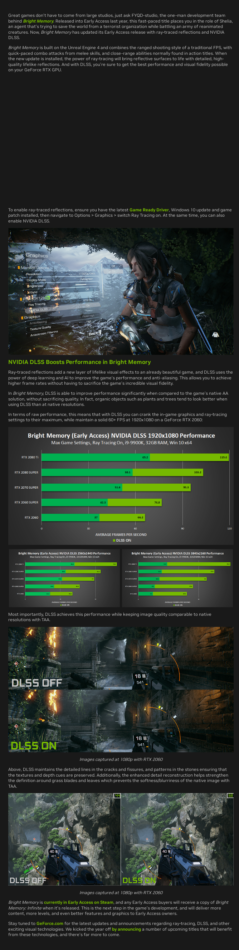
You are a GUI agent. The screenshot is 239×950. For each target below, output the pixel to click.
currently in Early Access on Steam (78, 902)
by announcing (126, 929)
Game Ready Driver (149, 209)
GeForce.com (49, 923)
